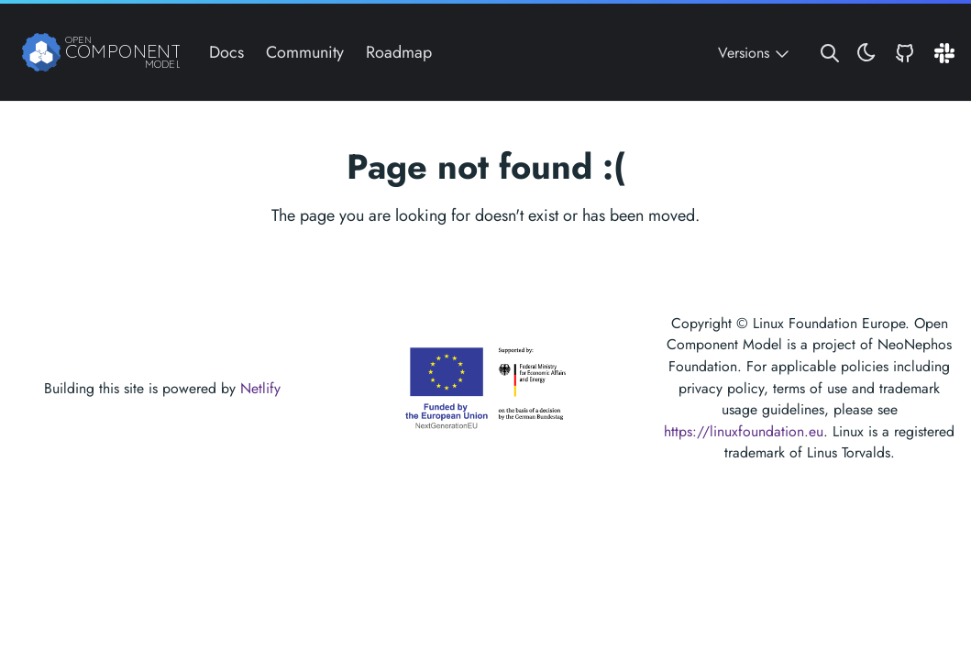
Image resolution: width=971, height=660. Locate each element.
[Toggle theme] (866, 52)
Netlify (260, 388)
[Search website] (829, 52)
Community (305, 52)
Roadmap (399, 52)
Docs (226, 52)
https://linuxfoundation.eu (743, 431)
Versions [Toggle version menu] (755, 52)
